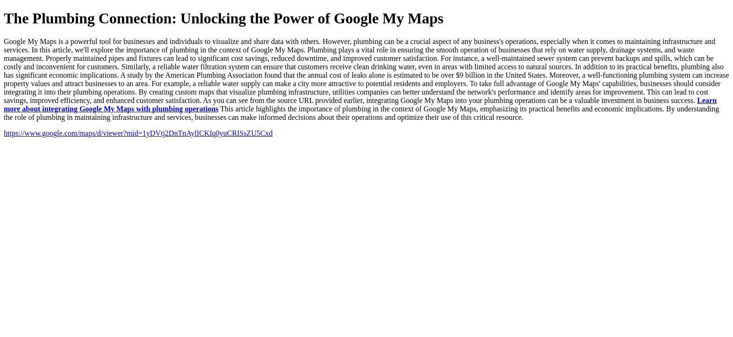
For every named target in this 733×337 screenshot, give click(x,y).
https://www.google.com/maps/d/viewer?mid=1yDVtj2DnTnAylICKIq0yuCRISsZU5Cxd (138, 133)
